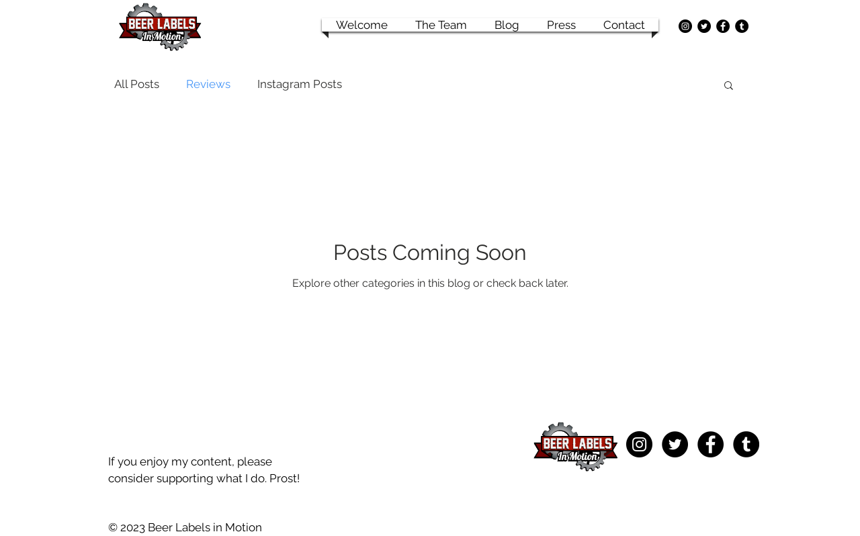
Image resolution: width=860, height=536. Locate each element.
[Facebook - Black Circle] (723, 26)
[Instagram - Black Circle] (685, 26)
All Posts (136, 84)
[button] (728, 86)
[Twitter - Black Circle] (704, 26)
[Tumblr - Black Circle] (741, 26)
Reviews (208, 84)
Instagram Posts (299, 84)
